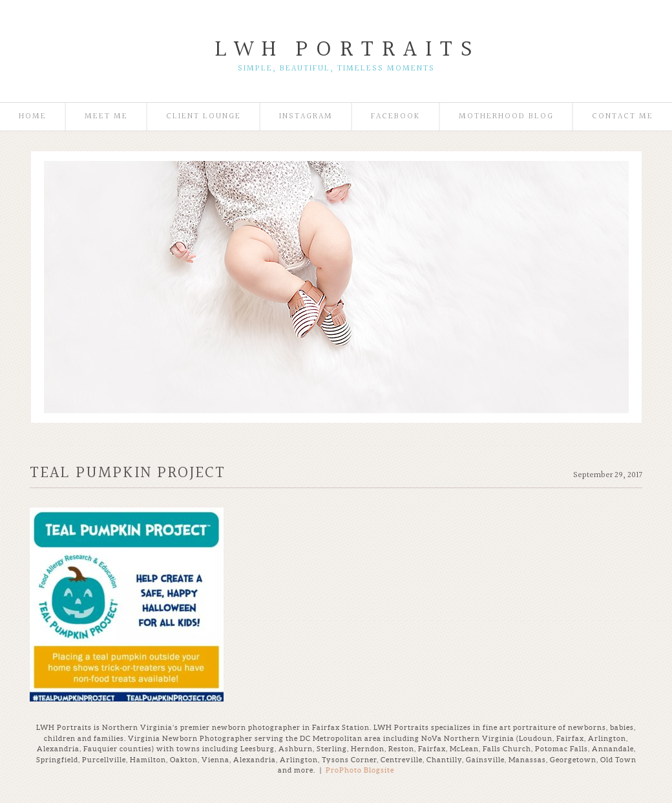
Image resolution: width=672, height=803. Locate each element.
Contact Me (622, 116)
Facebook (396, 116)
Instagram (306, 116)
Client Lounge (203, 116)
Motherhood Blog (506, 116)
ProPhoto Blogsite (360, 770)
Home (33, 116)
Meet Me (106, 116)
